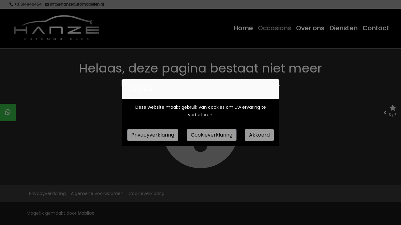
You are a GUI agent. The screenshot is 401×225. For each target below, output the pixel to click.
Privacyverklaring (152, 134)
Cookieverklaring (211, 134)
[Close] (271, 88)
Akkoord (259, 134)
